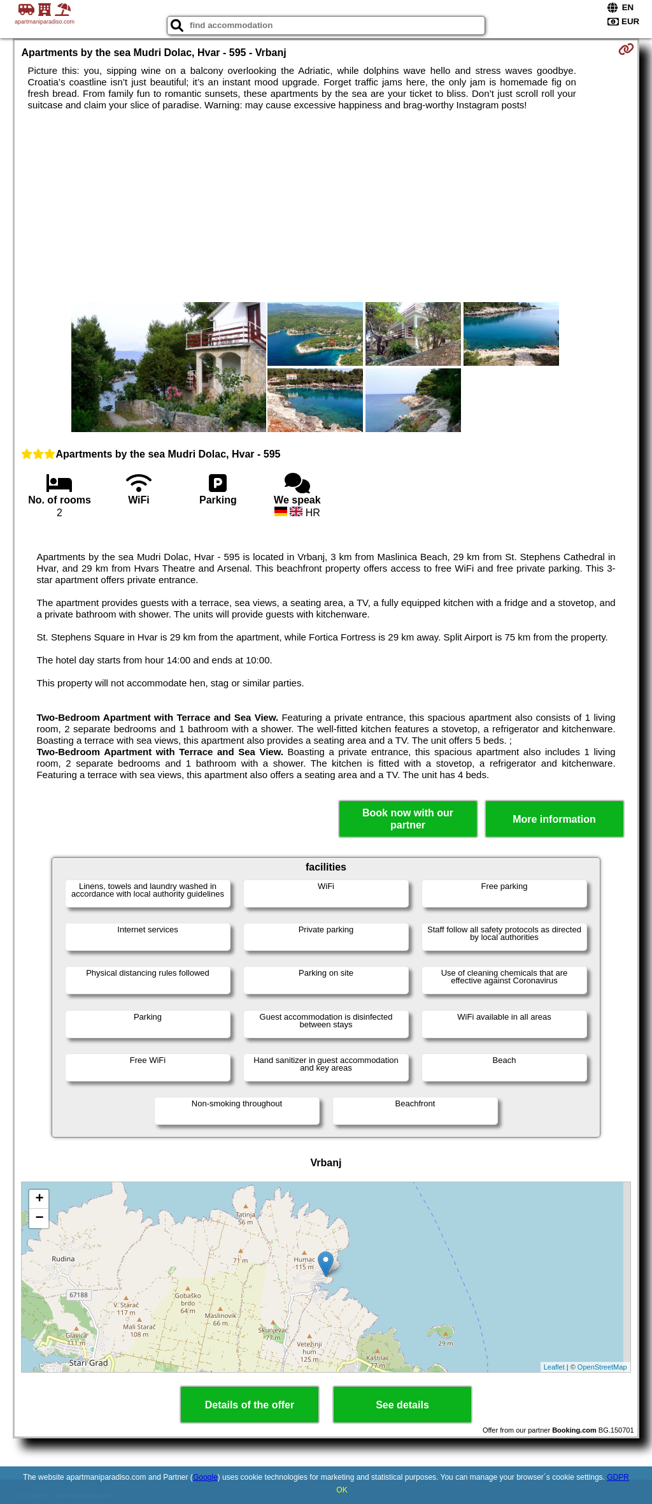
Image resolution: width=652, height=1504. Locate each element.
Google (205, 1477)
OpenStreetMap (602, 1367)
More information (554, 819)
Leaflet (554, 1367)
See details (402, 1404)
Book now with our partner (407, 818)
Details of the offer (249, 1404)
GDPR (618, 1477)
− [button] (39, 1218)
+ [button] (39, 1199)
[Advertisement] (326, 206)
